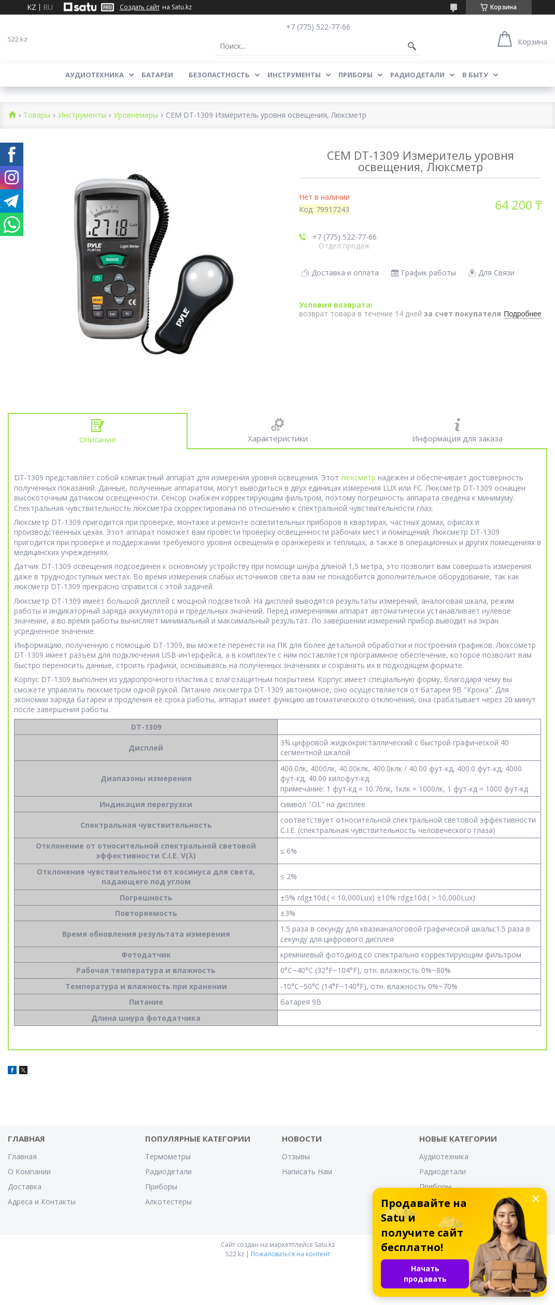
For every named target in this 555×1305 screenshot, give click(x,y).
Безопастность (219, 74)
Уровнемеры (135, 115)
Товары (36, 115)
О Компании (29, 1171)
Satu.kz (325, 1244)
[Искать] (412, 46)
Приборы (355, 74)
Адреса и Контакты (42, 1201)
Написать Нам (307, 1171)
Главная (22, 1156)
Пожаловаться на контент (290, 1254)
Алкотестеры (168, 1201)
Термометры (168, 1156)
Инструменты (294, 74)
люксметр (358, 477)
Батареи (157, 74)
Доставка (24, 1186)
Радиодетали (417, 74)
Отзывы (296, 1156)
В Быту (475, 74)
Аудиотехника (94, 74)
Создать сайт (140, 7)
